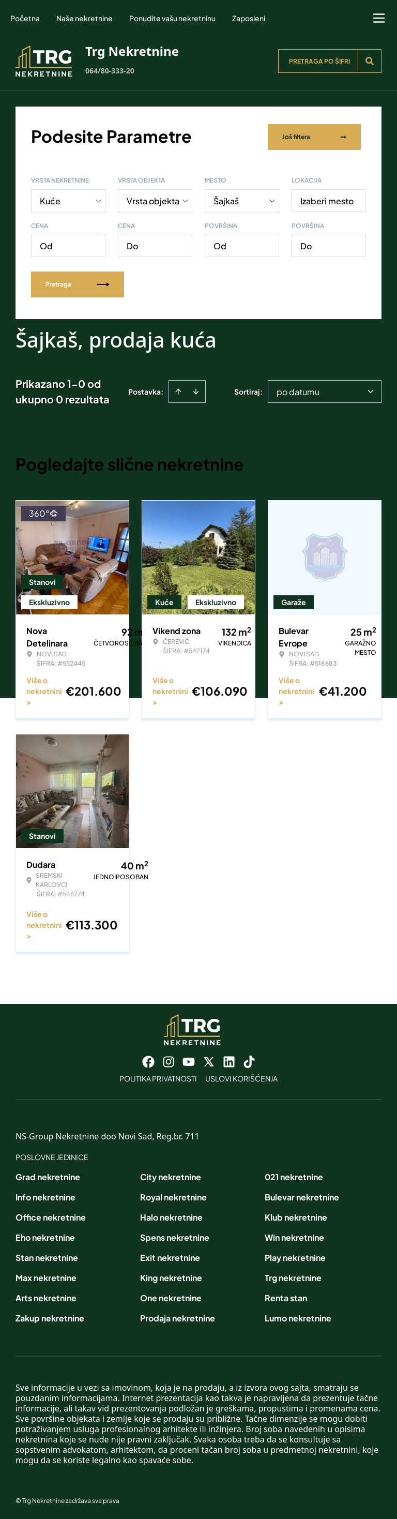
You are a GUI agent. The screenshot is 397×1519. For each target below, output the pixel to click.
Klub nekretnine (296, 1215)
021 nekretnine (294, 1174)
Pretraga (77, 282)
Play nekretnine (295, 1255)
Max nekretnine (46, 1275)
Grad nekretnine (48, 1174)
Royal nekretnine (173, 1195)
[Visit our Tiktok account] (249, 1060)
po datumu (298, 389)
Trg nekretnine (293, 1275)
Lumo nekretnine (298, 1316)
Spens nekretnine (174, 1235)
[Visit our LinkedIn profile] (229, 1060)
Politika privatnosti (158, 1076)
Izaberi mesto (327, 198)
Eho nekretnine (45, 1235)
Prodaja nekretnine (177, 1316)
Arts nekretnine (46, 1295)
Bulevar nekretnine (302, 1195)
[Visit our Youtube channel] (188, 1060)
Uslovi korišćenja (241, 1076)
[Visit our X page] (209, 1060)
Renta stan (286, 1295)
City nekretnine (170, 1174)
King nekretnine (171, 1275)
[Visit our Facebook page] (148, 1060)
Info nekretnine (45, 1195)
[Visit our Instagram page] (168, 1060)
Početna (25, 18)
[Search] (369, 61)
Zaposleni (248, 18)
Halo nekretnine (171, 1215)
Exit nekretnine (170, 1255)
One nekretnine (171, 1295)
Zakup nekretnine (50, 1316)
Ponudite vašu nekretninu (172, 18)
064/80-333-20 (109, 71)
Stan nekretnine (47, 1255)
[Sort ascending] (178, 389)
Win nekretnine (294, 1235)
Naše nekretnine (84, 18)
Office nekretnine (51, 1215)
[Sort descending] (196, 389)
